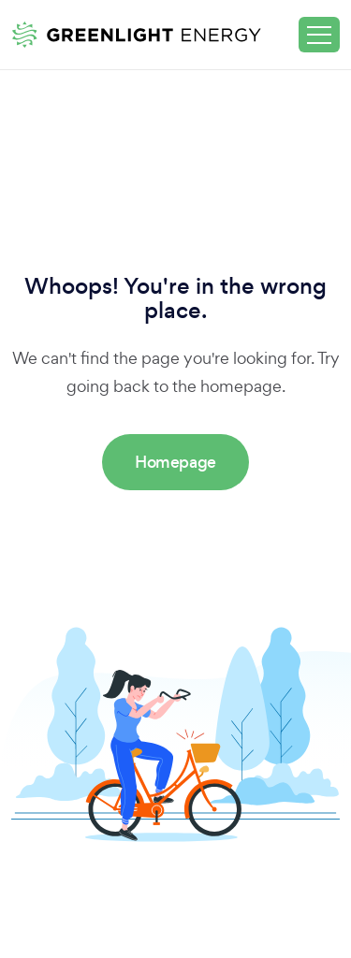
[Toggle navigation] (319, 34)
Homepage (175, 462)
